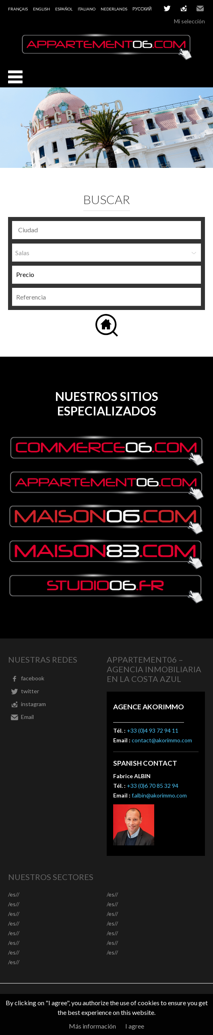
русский (141, 8)
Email (200, 8)
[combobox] (106, 230)
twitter (167, 8)
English (41, 8)
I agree (134, 1026)
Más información (92, 1026)
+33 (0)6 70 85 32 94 (152, 785)
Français (18, 8)
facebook (32, 678)
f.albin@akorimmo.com (159, 795)
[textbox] (108, 230)
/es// (13, 894)
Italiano (86, 8)
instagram (183, 8)
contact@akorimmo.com (162, 740)
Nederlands (114, 8)
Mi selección (189, 21)
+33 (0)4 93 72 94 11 (152, 730)
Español (63, 8)
